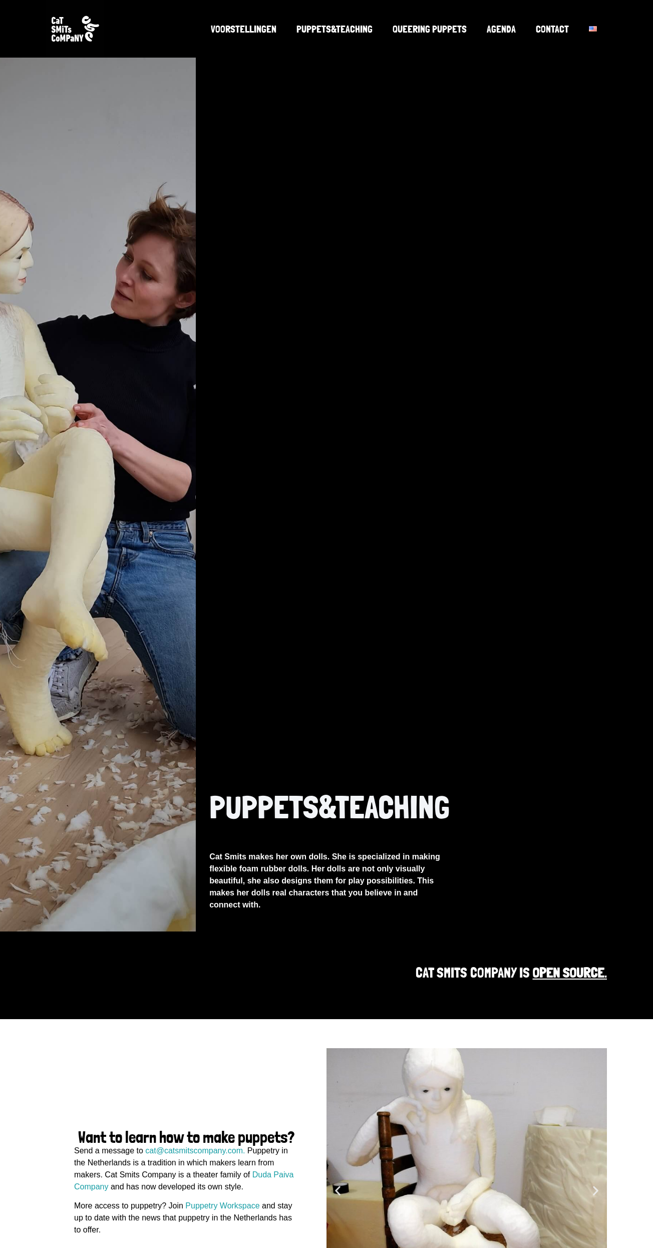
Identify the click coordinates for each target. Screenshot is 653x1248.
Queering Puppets (430, 29)
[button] (338, 1190)
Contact (552, 29)
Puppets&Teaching (334, 29)
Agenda (501, 29)
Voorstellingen (243, 29)
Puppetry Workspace (222, 1205)
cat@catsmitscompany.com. (195, 1150)
